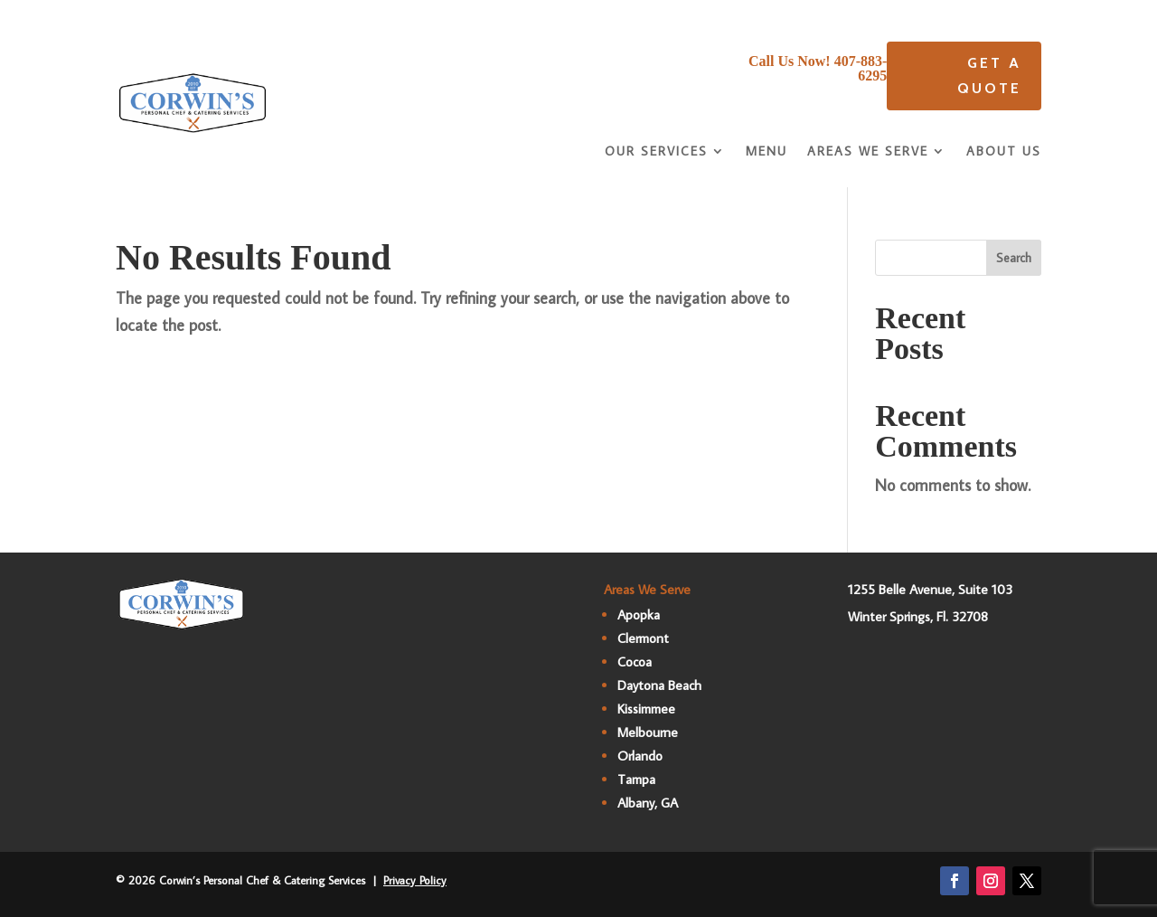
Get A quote (989, 75)
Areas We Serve (867, 152)
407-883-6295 (861, 68)
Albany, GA (647, 802)
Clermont (643, 638)
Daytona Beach (659, 685)
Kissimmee (646, 708)
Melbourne (647, 732)
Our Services (656, 152)
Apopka (638, 614)
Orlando (640, 755)
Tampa (636, 779)
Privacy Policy (415, 880)
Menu (766, 152)
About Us (1003, 152)
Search (1013, 258)
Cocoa (634, 661)
